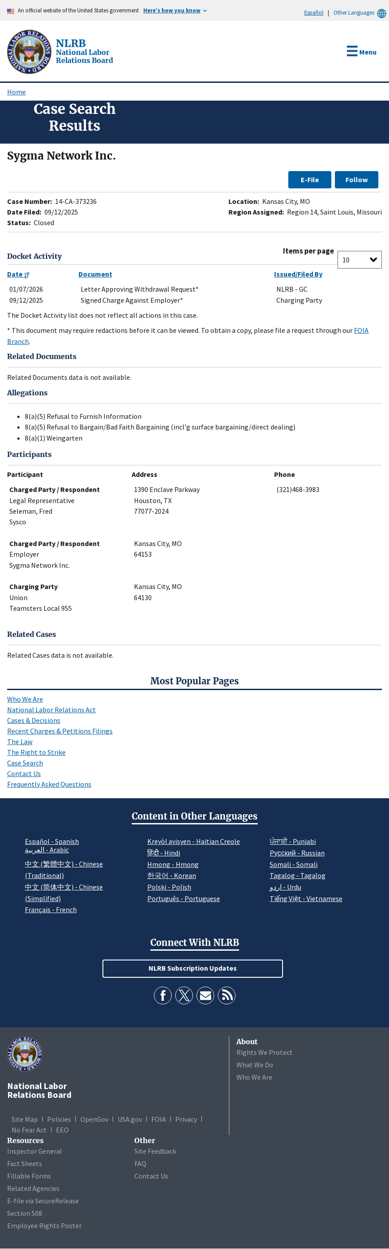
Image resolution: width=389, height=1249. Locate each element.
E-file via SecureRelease (43, 1200)
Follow (357, 179)
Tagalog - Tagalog (298, 875)
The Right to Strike (36, 752)
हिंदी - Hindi (163, 852)
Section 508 (24, 1213)
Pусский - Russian (297, 852)
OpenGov (94, 1119)
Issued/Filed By (298, 273)
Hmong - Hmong (173, 864)
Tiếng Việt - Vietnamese (306, 898)
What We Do (254, 1064)
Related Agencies (33, 1188)
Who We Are (25, 699)
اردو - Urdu (285, 886)
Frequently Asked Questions (49, 784)
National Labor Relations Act (51, 709)
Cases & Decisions (33, 720)
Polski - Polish (169, 886)
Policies (59, 1119)
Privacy (186, 1119)
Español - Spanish (52, 841)
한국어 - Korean (171, 875)
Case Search (25, 762)
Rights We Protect (264, 1052)
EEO (62, 1129)
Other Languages (361, 12)
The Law (19, 741)
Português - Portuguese (183, 898)
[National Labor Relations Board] (30, 51)
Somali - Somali (294, 864)
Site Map (25, 1119)
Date (18, 273)
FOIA (158, 1119)
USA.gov (130, 1119)
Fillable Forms (29, 1175)
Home (16, 91)
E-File (310, 179)
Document (95, 273)
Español (313, 12)
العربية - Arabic (47, 850)
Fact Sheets (24, 1163)
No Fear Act (29, 1129)
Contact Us (24, 773)
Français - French (51, 909)
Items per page (308, 251)
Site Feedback (155, 1151)
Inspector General (34, 1151)
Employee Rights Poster (44, 1225)
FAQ (140, 1163)
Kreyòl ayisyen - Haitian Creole (193, 841)
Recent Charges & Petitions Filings (60, 730)
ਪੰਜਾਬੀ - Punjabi (293, 841)
